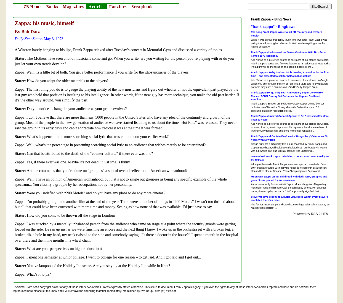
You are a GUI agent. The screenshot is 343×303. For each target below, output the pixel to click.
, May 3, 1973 (39, 39)
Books (52, 7)
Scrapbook (142, 7)
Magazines (73, 7)
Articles (97, 7)
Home (33, 7)
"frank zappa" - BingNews (273, 27)
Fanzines (118, 7)
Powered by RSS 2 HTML (311, 214)
